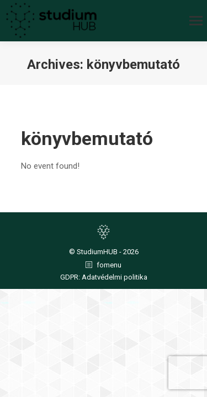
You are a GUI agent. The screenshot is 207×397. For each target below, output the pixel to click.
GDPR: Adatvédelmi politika (103, 277)
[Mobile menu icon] (196, 21)
